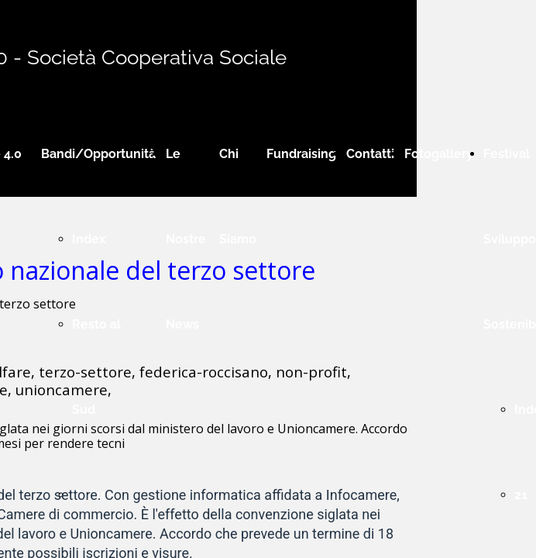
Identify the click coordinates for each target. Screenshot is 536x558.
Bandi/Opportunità (98, 153)
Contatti (370, 153)
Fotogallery (438, 153)
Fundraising (301, 153)
